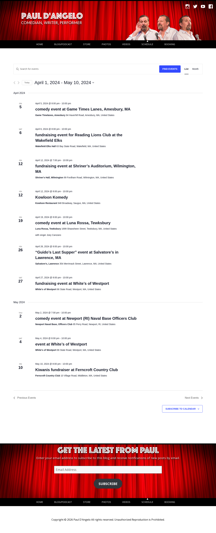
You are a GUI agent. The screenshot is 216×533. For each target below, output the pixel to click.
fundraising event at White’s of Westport (72, 283)
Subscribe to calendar (180, 409)
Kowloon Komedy (51, 197)
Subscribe (108, 483)
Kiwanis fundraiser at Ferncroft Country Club (76, 370)
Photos (106, 44)
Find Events (169, 69)
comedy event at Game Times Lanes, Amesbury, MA (82, 109)
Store (86, 44)
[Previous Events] (14, 82)
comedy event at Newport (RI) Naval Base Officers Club (86, 318)
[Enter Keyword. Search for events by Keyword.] (86, 69)
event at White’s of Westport (61, 344)
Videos (126, 44)
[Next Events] (18, 82)
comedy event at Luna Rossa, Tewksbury (72, 223)
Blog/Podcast (63, 44)
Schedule (147, 44)
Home (39, 44)
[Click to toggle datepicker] (64, 82)
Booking (169, 44)
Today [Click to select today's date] (27, 83)
